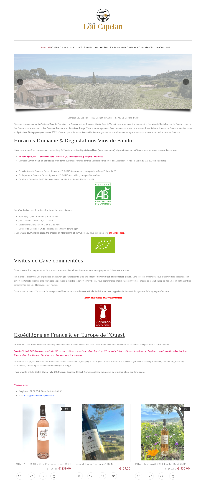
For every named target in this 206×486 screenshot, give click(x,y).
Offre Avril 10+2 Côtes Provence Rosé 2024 (43, 461)
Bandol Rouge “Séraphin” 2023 (95, 461)
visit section (118, 229)
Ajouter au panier (54, 473)
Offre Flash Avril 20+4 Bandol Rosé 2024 (161, 461)
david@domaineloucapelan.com (39, 392)
